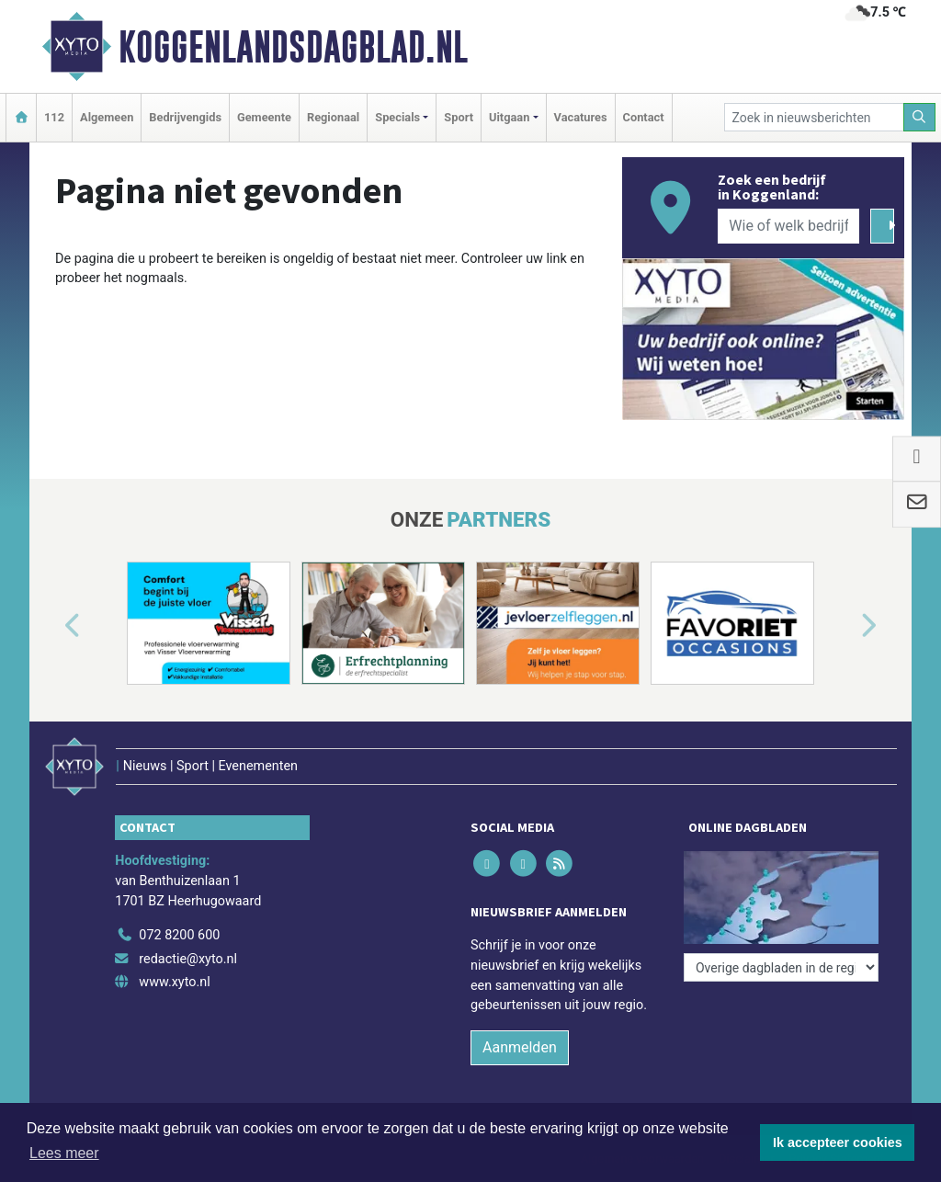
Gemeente (264, 117)
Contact (643, 117)
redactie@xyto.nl (188, 959)
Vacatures (580, 117)
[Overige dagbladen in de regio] (781, 967)
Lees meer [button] (64, 1153)
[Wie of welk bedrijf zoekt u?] (788, 226)
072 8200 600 (179, 935)
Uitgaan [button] (509, 117)
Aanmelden (519, 1047)
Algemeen (106, 117)
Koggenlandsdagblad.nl (293, 46)
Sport (458, 117)
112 (54, 117)
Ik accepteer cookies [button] (837, 1142)
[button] (51, 626)
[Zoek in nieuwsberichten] (814, 117)
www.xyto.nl (174, 982)
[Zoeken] (919, 117)
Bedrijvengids (185, 117)
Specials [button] (397, 117)
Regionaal (333, 117)
